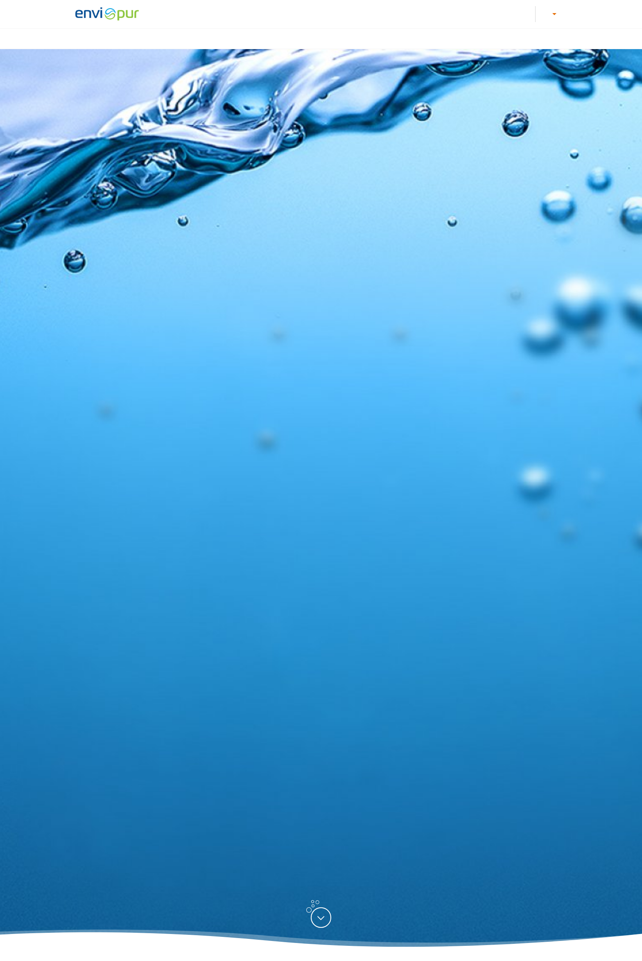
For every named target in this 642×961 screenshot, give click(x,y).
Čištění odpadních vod (239, 38)
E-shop (478, 13)
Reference (515, 13)
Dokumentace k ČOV (362, 13)
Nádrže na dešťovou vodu (379, 38)
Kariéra (255, 13)
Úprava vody (307, 38)
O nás (410, 13)
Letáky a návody (299, 13)
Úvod (182, 38)
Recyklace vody (456, 38)
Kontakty (443, 13)
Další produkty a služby (529, 38)
